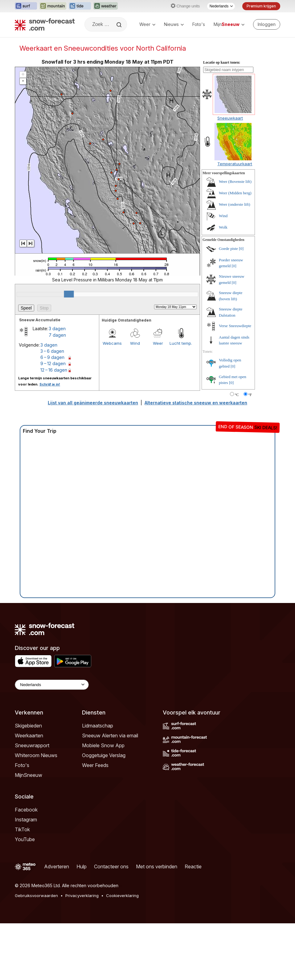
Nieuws (174, 24)
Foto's (198, 24)
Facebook (26, 810)
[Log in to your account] (266, 24)
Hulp (81, 866)
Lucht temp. (181, 343)
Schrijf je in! (49, 384)
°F (250, 395)
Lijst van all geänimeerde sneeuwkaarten (93, 402)
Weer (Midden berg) (235, 193)
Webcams (112, 343)
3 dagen (57, 328)
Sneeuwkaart (230, 118)
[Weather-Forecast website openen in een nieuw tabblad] (105, 6)
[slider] (69, 294)
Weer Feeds (95, 765)
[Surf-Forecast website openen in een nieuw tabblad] (26, 6)
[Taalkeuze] (221, 6)
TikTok (22, 829)
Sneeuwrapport (32, 745)
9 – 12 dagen (53, 363)
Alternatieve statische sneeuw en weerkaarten (196, 402)
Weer (147, 24)
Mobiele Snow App (103, 745)
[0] (241, 248)
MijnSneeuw (28, 775)
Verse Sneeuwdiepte (235, 325)
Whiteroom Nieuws (36, 755)
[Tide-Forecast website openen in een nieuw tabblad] (80, 6)
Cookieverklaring (122, 895)
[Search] (120, 25)
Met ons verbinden (156, 866)
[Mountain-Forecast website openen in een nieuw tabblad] (52, 6)
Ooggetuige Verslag (103, 755)
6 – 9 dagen (52, 357)
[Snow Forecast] (45, 24)
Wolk (223, 227)
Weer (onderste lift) (234, 204)
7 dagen (57, 335)
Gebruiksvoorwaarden (36, 895)
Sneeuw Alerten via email (110, 735)
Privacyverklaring (82, 895)
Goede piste (228, 248)
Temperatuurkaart (234, 163)
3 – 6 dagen (52, 351)
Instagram (26, 819)
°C (237, 395)
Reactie (193, 866)
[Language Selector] (52, 685)
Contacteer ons (111, 866)
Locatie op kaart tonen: (221, 62)
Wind (135, 343)
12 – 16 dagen (53, 370)
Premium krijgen (261, 6)
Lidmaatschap (97, 726)
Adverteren (56, 866)
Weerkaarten (29, 735)
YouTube (25, 839)
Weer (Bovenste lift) (235, 181)
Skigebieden (28, 726)
